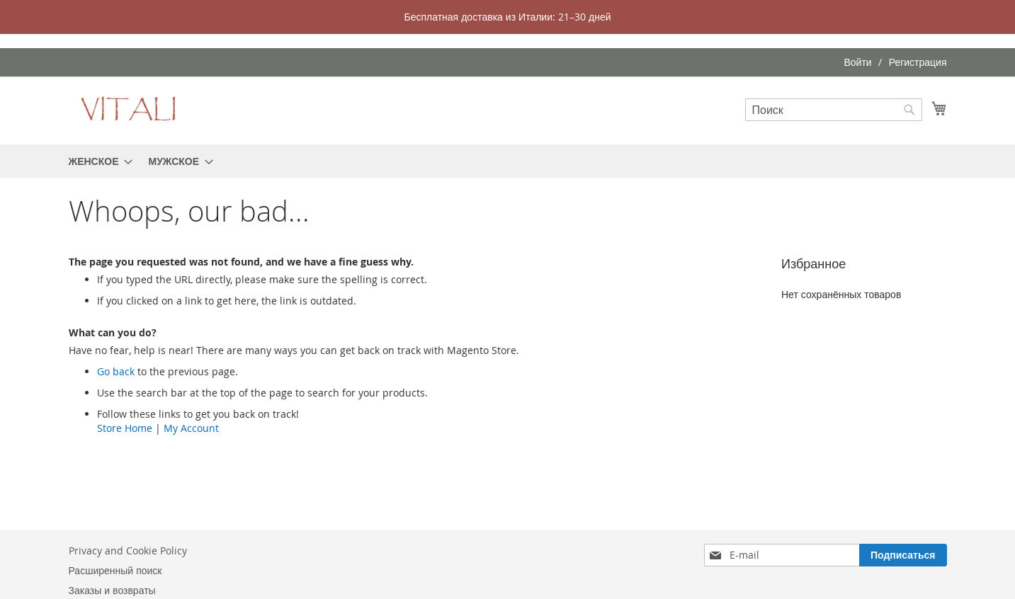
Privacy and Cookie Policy (128, 550)
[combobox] (833, 109)
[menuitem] (96, 161)
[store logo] (129, 110)
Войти (857, 62)
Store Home (124, 428)
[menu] (508, 161)
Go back (116, 371)
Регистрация (918, 62)
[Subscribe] (903, 555)
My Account (191, 428)
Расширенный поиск (115, 570)
